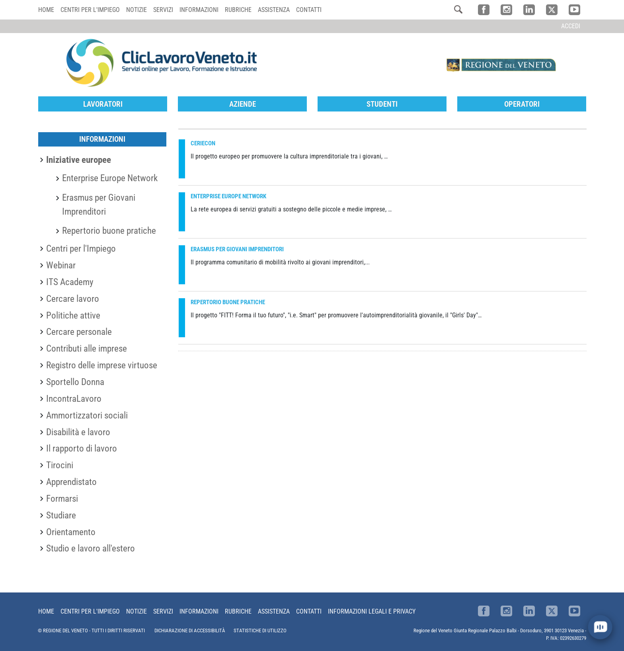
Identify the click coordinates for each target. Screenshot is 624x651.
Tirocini (59, 465)
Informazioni (198, 10)
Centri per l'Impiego (81, 248)
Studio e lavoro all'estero (90, 548)
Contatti (309, 10)
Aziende (242, 104)
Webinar (61, 265)
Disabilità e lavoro (78, 432)
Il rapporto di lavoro (81, 448)
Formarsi (62, 498)
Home (46, 10)
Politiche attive (73, 315)
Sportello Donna (75, 381)
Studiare (61, 515)
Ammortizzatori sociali (87, 415)
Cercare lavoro (72, 298)
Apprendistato (71, 481)
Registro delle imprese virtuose (101, 365)
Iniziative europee (78, 159)
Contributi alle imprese (86, 348)
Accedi (570, 26)
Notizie (136, 10)
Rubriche (238, 10)
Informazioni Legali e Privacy (371, 611)
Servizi (163, 10)
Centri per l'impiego (90, 10)
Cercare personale (79, 331)
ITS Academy (70, 281)
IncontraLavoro (73, 398)
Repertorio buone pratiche (109, 230)
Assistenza (274, 10)
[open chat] (600, 627)
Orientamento (71, 532)
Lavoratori (103, 104)
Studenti (382, 104)
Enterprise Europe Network (110, 178)
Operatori (522, 104)
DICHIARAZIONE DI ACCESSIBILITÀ (189, 630)
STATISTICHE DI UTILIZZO (260, 630)
